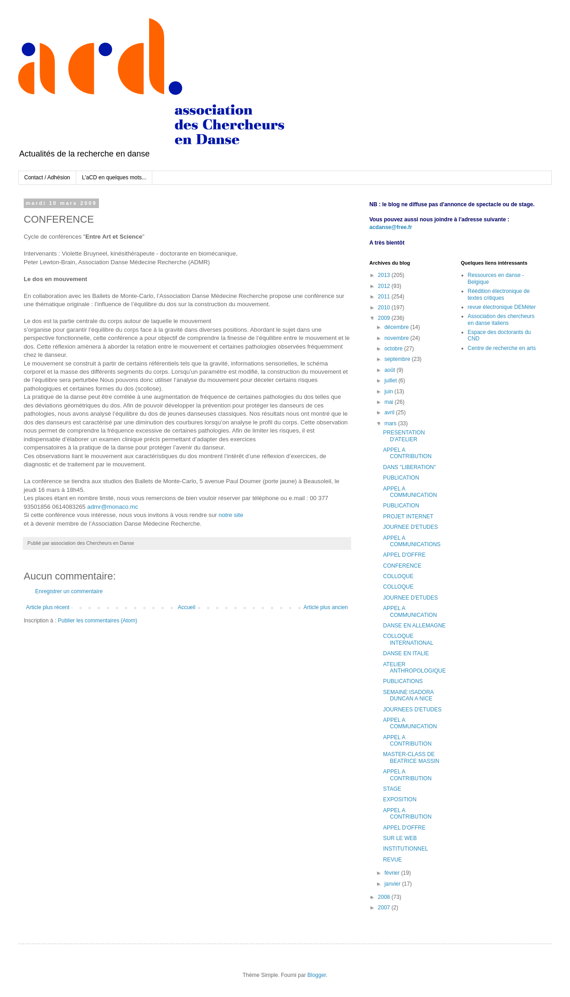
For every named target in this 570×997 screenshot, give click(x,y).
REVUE (392, 859)
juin (389, 391)
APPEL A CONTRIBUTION (407, 453)
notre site (230, 515)
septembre (398, 359)
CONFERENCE (402, 566)
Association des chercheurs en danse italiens (501, 319)
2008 (385, 897)
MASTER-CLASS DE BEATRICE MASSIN (411, 757)
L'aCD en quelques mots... (114, 177)
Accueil (187, 607)
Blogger (316, 975)
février (392, 873)
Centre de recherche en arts (502, 348)
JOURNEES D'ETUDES (412, 709)
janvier (393, 884)
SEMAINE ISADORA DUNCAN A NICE (408, 695)
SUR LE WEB (400, 838)
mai (389, 402)
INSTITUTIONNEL (405, 849)
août (390, 370)
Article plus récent (47, 607)
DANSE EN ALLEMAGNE (414, 625)
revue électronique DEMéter (502, 307)
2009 (385, 318)
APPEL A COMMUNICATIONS (411, 541)
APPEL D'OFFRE (404, 555)
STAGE (392, 789)
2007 (385, 907)
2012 (385, 286)
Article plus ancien (326, 607)
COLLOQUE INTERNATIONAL (408, 639)
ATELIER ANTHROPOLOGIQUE (414, 667)
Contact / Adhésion (47, 177)
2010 (385, 307)
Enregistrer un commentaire (69, 591)
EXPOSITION (399, 799)
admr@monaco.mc (112, 506)
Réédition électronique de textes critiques (499, 294)
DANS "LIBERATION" (409, 467)
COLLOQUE (398, 576)
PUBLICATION (401, 478)
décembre (397, 327)
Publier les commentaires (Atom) (97, 620)
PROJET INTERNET (408, 516)
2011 (385, 296)
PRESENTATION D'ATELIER (404, 435)
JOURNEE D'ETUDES (410, 527)
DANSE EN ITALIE (406, 653)
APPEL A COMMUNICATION (410, 491)
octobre (394, 348)
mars (391, 423)
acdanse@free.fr (390, 227)
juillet (391, 380)
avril (390, 412)
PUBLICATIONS (403, 681)
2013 (385, 275)
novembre (397, 338)
